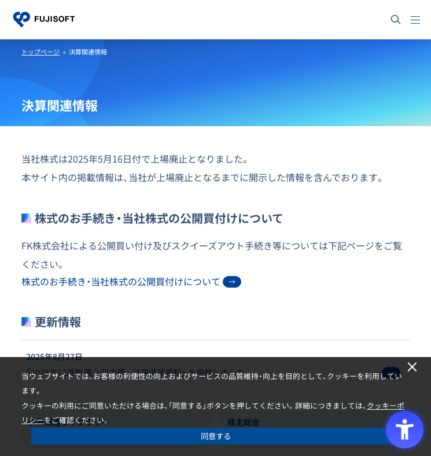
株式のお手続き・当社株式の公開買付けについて (131, 281)
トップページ (40, 52)
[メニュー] (415, 19)
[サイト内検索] (395, 19)
